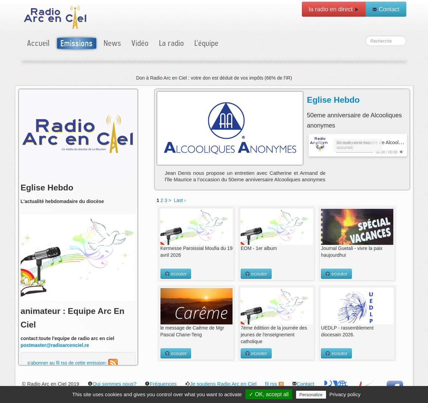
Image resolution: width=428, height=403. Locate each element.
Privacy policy (345, 394)
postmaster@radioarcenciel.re (55, 345)
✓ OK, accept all (269, 394)
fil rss (274, 384)
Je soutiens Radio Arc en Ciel (221, 384)
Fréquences (160, 384)
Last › (180, 200)
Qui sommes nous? (112, 384)
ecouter (176, 273)
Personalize (311, 394)
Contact (385, 9)
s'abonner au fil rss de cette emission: (73, 363)
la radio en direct (334, 9)
